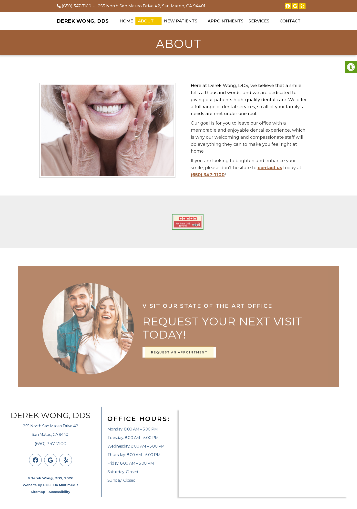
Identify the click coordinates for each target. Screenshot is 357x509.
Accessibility (59, 492)
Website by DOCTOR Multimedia (51, 485)
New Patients (180, 21)
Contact (290, 21)
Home (126, 21)
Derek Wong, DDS (83, 21)
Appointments (226, 21)
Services (258, 21)
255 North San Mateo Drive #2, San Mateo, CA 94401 (151, 5)
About (146, 21)
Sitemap (38, 492)
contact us (270, 167)
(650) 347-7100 (76, 5)
